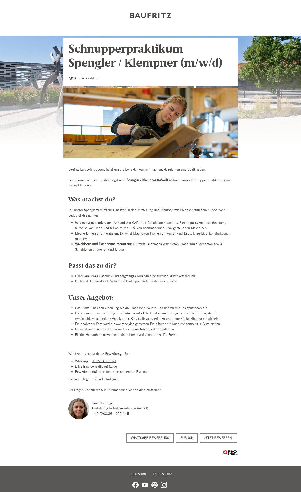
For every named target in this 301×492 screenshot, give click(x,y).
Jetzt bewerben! (218, 438)
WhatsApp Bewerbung (150, 438)
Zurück (186, 438)
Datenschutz (162, 474)
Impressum (137, 474)
